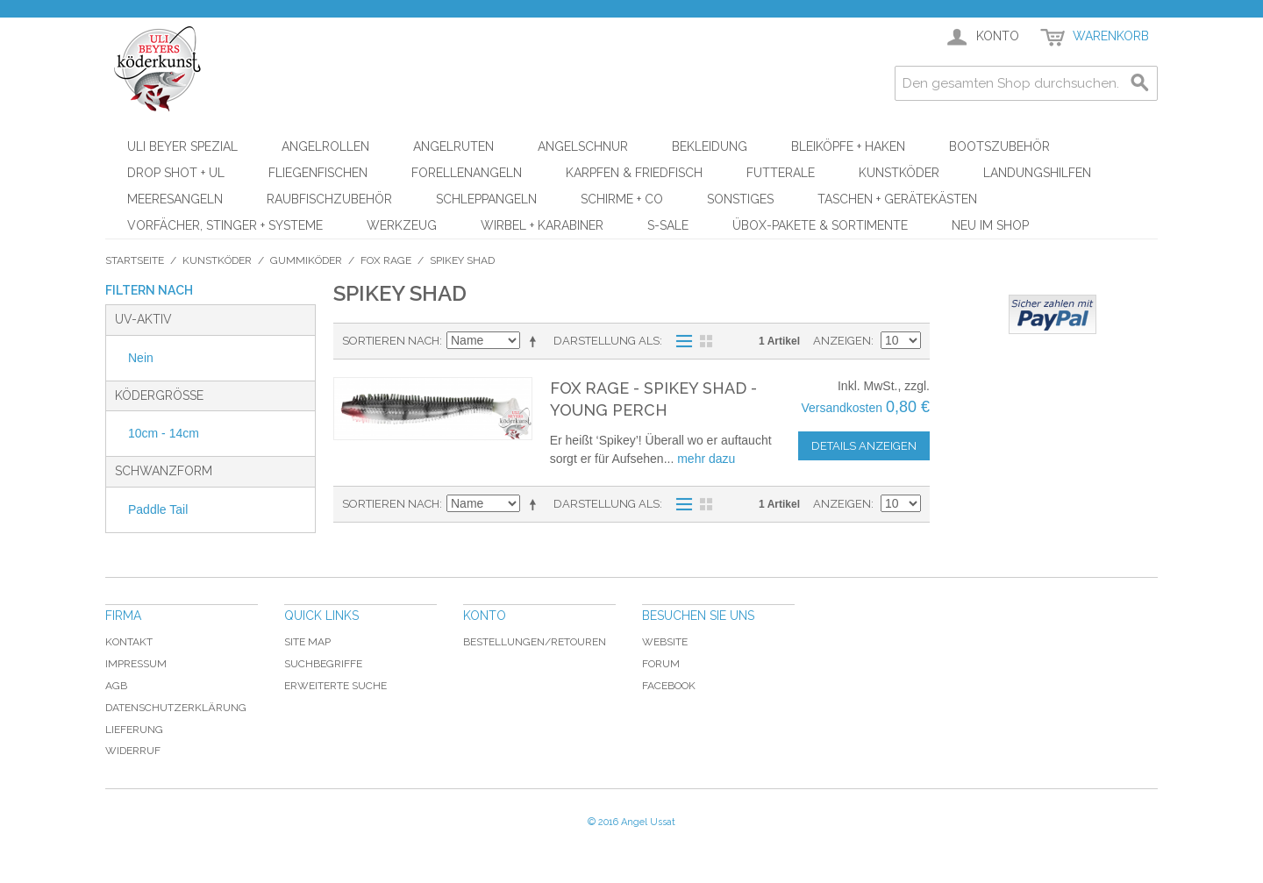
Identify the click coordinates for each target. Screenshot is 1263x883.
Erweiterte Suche (335, 686)
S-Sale (668, 225)
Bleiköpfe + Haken (848, 146)
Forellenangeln (466, 173)
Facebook (669, 686)
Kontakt (129, 642)
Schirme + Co (622, 199)
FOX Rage (385, 260)
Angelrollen (325, 146)
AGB (116, 686)
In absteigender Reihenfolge (536, 341)
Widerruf (133, 750)
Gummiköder (306, 260)
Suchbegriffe (323, 664)
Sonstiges (740, 199)
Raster (706, 341)
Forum (661, 664)
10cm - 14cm (163, 433)
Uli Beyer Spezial (182, 146)
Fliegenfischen (317, 173)
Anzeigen (842, 340)
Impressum (136, 664)
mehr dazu (706, 459)
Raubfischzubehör (329, 199)
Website (665, 642)
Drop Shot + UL (176, 173)
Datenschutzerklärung (175, 707)
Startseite (134, 260)
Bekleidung (709, 146)
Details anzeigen (864, 445)
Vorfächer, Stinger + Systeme (225, 225)
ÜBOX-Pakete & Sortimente (820, 225)
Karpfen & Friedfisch (634, 173)
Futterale (780, 173)
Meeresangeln (175, 199)
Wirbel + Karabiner (542, 225)
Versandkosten (841, 408)
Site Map (307, 642)
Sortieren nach (390, 340)
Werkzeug (402, 225)
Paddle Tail (158, 509)
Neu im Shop (990, 225)
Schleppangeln (486, 199)
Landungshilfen (1037, 173)
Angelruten (453, 146)
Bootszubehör (999, 146)
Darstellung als (606, 340)
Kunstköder (899, 173)
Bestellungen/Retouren (534, 642)
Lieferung (134, 729)
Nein (140, 358)
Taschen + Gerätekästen (897, 199)
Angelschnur (583, 146)
